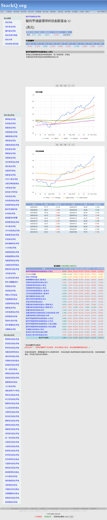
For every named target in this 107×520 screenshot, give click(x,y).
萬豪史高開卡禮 (23, 511)
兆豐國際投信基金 (11, 493)
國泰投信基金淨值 (11, 421)
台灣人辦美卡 (15, 508)
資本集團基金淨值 (11, 325)
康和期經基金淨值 (11, 481)
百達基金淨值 (10, 239)
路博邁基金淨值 (10, 316)
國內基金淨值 (10, 31)
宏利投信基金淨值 (11, 433)
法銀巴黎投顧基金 (11, 183)
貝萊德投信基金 (10, 485)
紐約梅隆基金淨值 (11, 243)
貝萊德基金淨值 (10, 132)
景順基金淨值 (10, 140)
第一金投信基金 (10, 369)
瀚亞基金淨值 (10, 166)
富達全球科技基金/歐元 (34, 302)
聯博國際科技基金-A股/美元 (36, 280)
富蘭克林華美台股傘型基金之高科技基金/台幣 (42, 313)
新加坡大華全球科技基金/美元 (37, 335)
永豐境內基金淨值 (11, 412)
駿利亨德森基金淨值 (33, 16)
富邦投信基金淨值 (11, 455)
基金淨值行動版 (10, 35)
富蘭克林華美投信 (11, 352)
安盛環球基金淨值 (11, 303)
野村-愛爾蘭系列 (11, 282)
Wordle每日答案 (53, 508)
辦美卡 (87, 12)
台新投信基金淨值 (11, 446)
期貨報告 (53, 12)
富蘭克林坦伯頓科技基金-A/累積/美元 (39, 304)
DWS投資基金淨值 (12, 230)
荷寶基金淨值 (10, 286)
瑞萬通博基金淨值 (11, 260)
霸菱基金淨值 (10, 128)
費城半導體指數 (31, 277)
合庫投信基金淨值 (11, 442)
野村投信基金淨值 (11, 348)
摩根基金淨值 (10, 153)
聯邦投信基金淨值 (11, 468)
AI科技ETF (85, 511)
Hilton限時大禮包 (54, 511)
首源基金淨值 (10, 291)
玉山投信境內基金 (11, 408)
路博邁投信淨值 (10, 502)
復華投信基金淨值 (11, 425)
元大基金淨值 (10, 386)
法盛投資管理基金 (11, 265)
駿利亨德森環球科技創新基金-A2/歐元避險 (41, 324)
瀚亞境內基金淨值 (11, 356)
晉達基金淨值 (10, 149)
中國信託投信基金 (11, 489)
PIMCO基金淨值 (11, 179)
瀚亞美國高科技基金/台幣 (35, 296)
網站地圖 (75, 508)
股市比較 (45, 12)
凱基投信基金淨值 (11, 451)
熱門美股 (68, 12)
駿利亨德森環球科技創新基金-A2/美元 (39, 318)
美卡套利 (31, 511)
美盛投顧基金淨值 (11, 252)
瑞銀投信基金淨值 (11, 429)
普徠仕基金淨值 (10, 321)
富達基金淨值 (10, 123)
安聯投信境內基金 (11, 361)
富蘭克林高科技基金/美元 (35, 310)
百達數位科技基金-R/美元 (35, 329)
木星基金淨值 (10, 188)
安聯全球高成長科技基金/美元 (37, 282)
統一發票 (24, 508)
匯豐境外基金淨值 (11, 269)
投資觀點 (75, 12)
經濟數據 (38, 12)
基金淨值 (23, 12)
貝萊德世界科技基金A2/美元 (36, 288)
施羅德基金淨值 (10, 136)
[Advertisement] (67, 5)
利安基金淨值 (10, 196)
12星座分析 (33, 508)
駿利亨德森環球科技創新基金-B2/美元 (39, 321)
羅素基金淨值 (10, 308)
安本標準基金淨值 (11, 162)
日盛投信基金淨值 (11, 463)
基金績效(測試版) (11, 44)
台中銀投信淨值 (10, 476)
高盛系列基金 (10, 171)
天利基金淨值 (10, 273)
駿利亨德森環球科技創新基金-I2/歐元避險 (41, 327)
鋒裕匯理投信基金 (11, 472)
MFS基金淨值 (10, 226)
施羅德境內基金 (10, 382)
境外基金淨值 (10, 27)
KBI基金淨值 (9, 213)
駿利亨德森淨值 (10, 209)
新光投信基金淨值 (11, 416)
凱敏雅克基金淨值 (11, 235)
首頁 (2, 12)
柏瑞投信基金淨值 (11, 365)
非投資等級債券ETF (75, 511)
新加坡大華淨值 (10, 192)
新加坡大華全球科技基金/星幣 (37, 332)
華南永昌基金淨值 (11, 395)
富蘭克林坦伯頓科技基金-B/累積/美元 (39, 307)
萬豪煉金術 (38, 511)
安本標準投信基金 (11, 459)
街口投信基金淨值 (11, 399)
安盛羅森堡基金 (10, 299)
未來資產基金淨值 (11, 312)
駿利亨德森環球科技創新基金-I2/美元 (39, 271)
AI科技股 (60, 12)
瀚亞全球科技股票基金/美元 (36, 299)
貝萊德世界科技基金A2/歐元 (36, 285)
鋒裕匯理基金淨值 (11, 222)
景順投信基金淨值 (11, 498)
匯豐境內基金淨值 (11, 403)
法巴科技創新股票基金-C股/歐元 (37, 293)
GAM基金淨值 (10, 248)
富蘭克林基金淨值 (11, 145)
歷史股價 (16, 12)
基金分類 (31, 12)
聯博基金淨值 (10, 119)
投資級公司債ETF (64, 511)
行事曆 (82, 12)
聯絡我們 (93, 508)
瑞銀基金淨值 (10, 175)
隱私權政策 (84, 508)
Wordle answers (65, 508)
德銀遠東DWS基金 (12, 390)
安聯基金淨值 (10, 158)
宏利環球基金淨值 (11, 201)
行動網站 (43, 508)
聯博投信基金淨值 (11, 339)
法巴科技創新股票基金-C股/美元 (37, 291)
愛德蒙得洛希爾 (10, 218)
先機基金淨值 (10, 329)
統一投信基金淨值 (11, 438)
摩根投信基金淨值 (11, 373)
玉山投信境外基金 (11, 278)
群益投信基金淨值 (11, 378)
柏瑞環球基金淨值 (11, 205)
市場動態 (9, 12)
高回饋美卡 (45, 511)
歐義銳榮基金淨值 (11, 256)
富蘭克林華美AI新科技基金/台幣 (37, 315)
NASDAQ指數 (31, 274)
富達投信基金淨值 (11, 343)
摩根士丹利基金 (10, 295)
